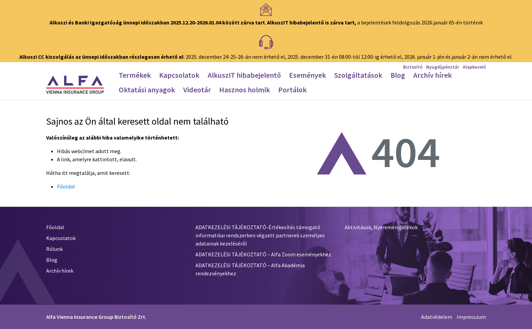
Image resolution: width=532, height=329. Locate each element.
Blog (51, 259)
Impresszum (471, 316)
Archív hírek (59, 270)
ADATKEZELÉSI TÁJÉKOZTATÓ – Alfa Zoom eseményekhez (263, 254)
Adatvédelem (436, 316)
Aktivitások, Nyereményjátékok (381, 227)
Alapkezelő (474, 67)
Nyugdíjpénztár (442, 67)
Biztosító (412, 67)
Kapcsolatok (61, 238)
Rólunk (54, 248)
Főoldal (66, 186)
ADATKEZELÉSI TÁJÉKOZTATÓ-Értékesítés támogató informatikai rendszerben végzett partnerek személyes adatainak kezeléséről (260, 235)
